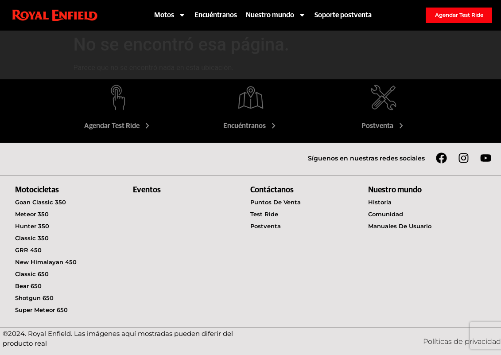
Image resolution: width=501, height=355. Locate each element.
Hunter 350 (32, 226)
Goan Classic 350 (40, 202)
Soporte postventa (343, 15)
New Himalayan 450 (46, 261)
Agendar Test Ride (117, 125)
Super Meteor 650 (41, 309)
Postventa (383, 125)
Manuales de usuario (399, 226)
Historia (380, 202)
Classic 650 (32, 273)
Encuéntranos (215, 15)
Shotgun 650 (34, 297)
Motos (170, 15)
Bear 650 (28, 285)
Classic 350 (32, 238)
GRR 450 (28, 250)
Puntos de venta (275, 202)
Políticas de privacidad (462, 341)
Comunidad (385, 214)
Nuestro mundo (276, 15)
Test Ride (264, 214)
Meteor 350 (32, 214)
